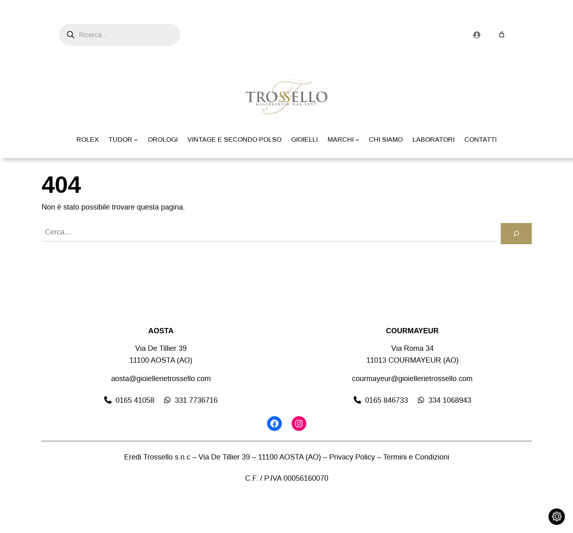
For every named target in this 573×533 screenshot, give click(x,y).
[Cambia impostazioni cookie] (556, 516)
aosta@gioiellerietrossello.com (161, 379)
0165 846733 (386, 400)
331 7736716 (196, 400)
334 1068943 (449, 400)
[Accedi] (476, 35)
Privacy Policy (352, 457)
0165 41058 (135, 400)
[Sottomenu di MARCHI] (357, 140)
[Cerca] (516, 233)
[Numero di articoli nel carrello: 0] (502, 34)
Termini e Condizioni (416, 457)
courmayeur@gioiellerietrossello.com (412, 379)
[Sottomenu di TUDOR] (136, 140)
